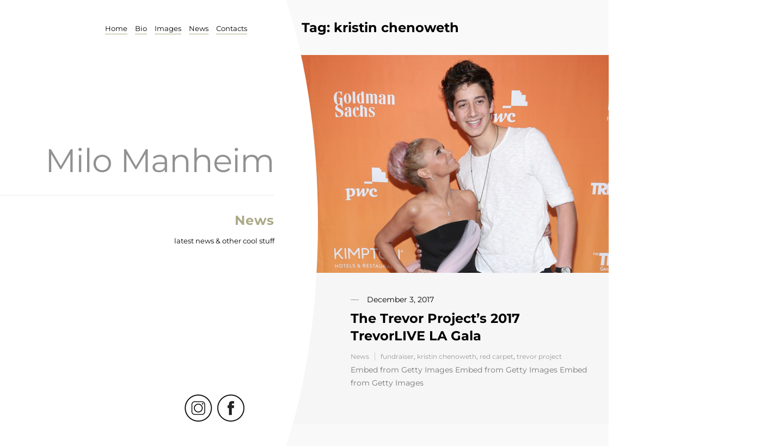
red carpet (496, 356)
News (199, 28)
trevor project (539, 356)
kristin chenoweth (446, 356)
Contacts (231, 28)
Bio (141, 28)
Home (116, 28)
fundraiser (397, 356)
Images (168, 28)
